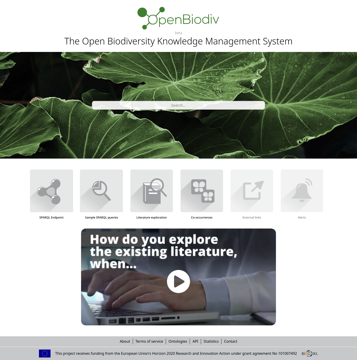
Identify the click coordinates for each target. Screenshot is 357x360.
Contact (230, 341)
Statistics (211, 341)
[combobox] (94, 105)
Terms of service (149, 341)
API (195, 341)
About (125, 341)
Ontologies (177, 341)
